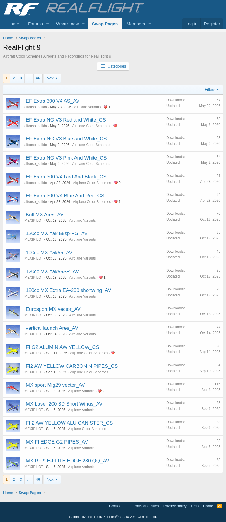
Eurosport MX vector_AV (53, 309)
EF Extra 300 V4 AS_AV (52, 101)
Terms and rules (145, 506)
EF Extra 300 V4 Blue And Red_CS (65, 195)
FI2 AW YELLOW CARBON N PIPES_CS (72, 366)
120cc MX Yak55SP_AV (52, 271)
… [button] (29, 78)
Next (50, 78)
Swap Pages (105, 23)
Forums (35, 23)
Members (136, 23)
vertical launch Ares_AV (52, 328)
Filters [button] (210, 89)
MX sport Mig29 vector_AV (55, 385)
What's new (67, 23)
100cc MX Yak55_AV (49, 252)
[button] (48, 23)
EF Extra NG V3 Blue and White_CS (66, 139)
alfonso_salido (35, 107)
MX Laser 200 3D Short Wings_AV (64, 404)
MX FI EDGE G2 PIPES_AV (57, 442)
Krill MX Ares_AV (45, 214)
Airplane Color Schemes (91, 126)
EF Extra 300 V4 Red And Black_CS (66, 177)
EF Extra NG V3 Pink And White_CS (66, 158)
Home (13, 23)
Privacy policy (175, 506)
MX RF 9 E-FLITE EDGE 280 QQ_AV (67, 461)
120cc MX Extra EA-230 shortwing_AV (68, 290)
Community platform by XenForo (113, 516)
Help (195, 506)
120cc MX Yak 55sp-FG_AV (57, 233)
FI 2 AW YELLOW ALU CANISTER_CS (69, 423)
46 (38, 78)
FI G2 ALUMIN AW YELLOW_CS (62, 347)
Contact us (118, 506)
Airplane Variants (87, 107)
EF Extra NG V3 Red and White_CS (66, 120)
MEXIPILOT (33, 221)
